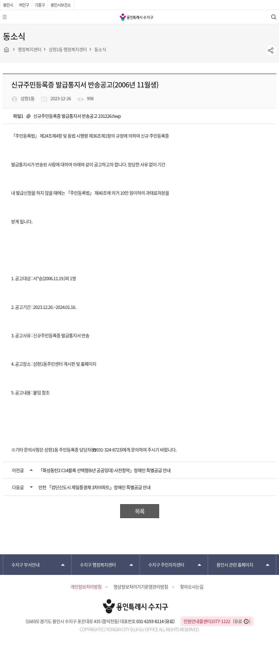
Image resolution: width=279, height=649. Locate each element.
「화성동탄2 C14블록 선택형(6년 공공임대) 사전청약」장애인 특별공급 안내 (104, 470)
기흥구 (40, 5)
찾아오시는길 (191, 586)
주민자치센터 (166, 564)
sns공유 (271, 50)
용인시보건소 (61, 5)
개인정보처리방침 (86, 586)
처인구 (24, 5)
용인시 (8, 5)
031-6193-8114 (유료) (155, 621)
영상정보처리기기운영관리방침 (140, 586)
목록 (139, 511)
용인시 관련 (234, 564)
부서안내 (25, 564)
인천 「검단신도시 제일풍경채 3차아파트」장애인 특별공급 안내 (94, 487)
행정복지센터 (98, 564)
